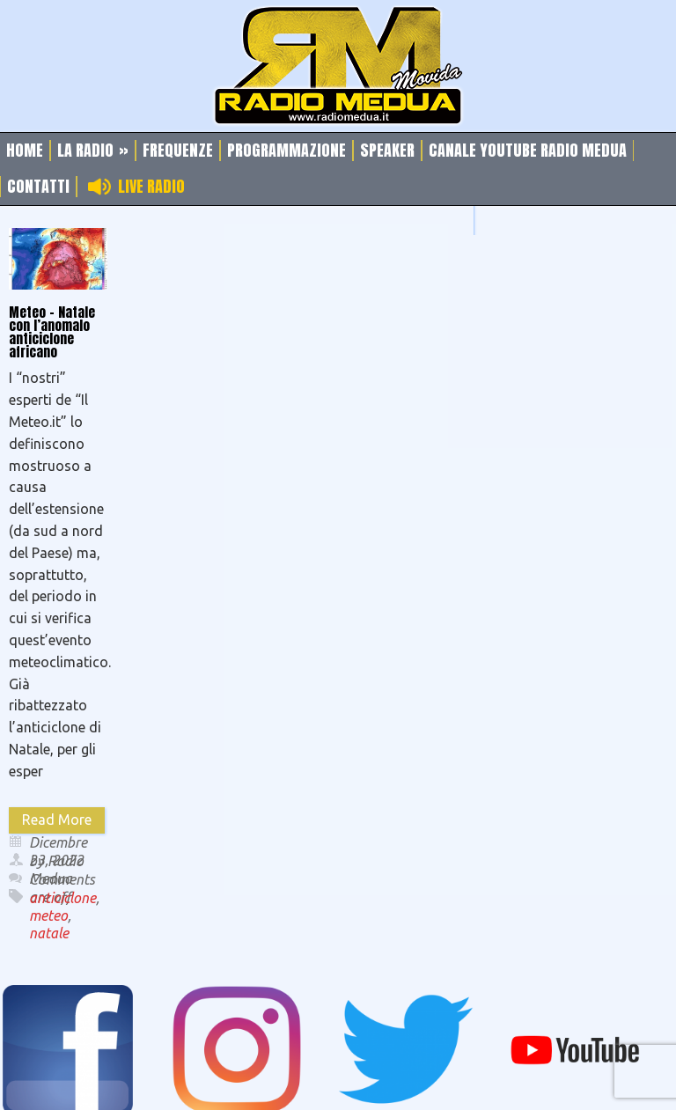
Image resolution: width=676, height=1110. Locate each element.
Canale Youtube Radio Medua (528, 150)
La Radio (93, 150)
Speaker (387, 150)
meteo (48, 915)
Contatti (38, 186)
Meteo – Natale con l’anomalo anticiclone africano (52, 332)
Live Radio (151, 186)
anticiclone (62, 898)
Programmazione (286, 150)
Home (24, 150)
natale (49, 933)
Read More (57, 819)
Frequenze (178, 150)
